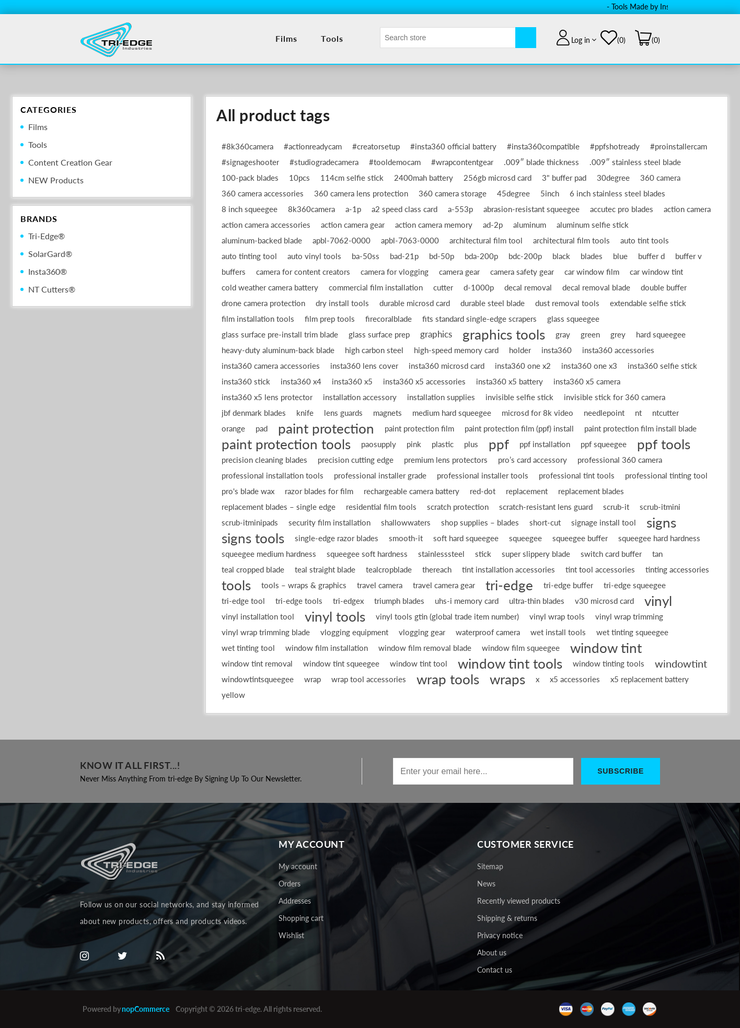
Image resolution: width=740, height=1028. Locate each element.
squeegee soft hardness (367, 553)
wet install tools (558, 632)
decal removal (528, 287)
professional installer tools (482, 475)
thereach (437, 569)
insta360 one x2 (523, 365)
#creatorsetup (376, 146)
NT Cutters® (51, 289)
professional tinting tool (666, 475)
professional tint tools (577, 475)
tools (236, 585)
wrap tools (448, 679)
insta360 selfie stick (662, 365)
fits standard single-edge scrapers (479, 318)
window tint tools (510, 663)
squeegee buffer (580, 538)
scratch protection (458, 506)
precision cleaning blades (264, 459)
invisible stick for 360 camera (614, 397)
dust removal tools (567, 303)
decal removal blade (596, 287)
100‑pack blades (250, 177)
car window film (591, 271)
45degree (513, 193)
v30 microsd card (604, 600)
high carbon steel (374, 350)
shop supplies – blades (480, 522)
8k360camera (311, 209)
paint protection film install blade (640, 428)
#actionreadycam (313, 146)
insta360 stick (246, 381)
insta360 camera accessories (271, 365)
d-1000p (479, 287)
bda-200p (481, 256)
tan (657, 553)
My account (298, 866)
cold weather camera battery (270, 287)
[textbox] (448, 37)
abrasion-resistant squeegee (531, 209)
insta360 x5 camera (586, 381)
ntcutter (665, 412)
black (561, 256)
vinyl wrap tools (557, 616)
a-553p (460, 209)
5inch (549, 193)
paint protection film (419, 428)
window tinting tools (608, 663)
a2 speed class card (404, 209)
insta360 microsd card (446, 365)
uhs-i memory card (467, 600)
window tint (606, 648)
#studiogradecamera (324, 162)
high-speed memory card (456, 350)
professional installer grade (380, 475)
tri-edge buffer (568, 585)
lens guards (343, 412)
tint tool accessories (600, 569)
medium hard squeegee (451, 412)
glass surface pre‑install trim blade (280, 334)
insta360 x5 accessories (424, 381)
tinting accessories (677, 569)
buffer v (688, 256)
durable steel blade (492, 303)
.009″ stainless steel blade (635, 162)
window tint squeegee (341, 663)
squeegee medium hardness (269, 553)
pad (262, 428)
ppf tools (663, 444)
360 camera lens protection (361, 193)
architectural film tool (486, 240)
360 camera (660, 177)
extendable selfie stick (648, 303)
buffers (234, 271)
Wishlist (291, 935)
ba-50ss (365, 256)
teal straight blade (325, 569)
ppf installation (544, 444)
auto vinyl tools (314, 256)
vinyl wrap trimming (629, 616)
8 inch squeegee (250, 209)
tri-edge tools (298, 600)
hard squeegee (661, 334)
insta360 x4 (301, 381)
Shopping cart (301, 918)
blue (620, 256)
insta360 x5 (352, 381)
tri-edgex (348, 600)
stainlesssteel (441, 553)
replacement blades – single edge (279, 506)
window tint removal (257, 663)
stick (483, 553)
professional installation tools (272, 475)
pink (414, 444)
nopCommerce (145, 1008)
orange (233, 428)
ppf (499, 444)
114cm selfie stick (352, 177)
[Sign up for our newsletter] (483, 771)
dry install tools (342, 303)
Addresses (295, 900)
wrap (312, 679)
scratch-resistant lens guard (546, 506)
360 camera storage (453, 193)
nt (638, 412)
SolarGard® (50, 254)
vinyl (658, 601)
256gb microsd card (497, 177)
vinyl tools (335, 616)
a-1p (353, 209)
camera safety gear (522, 271)
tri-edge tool (243, 600)
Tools (332, 38)
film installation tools (258, 318)
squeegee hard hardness (659, 538)
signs (661, 522)
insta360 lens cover (364, 365)
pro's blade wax (248, 491)
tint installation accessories (508, 569)
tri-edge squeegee (635, 585)
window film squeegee (521, 647)
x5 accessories (575, 679)
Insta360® (47, 271)
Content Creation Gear (70, 162)
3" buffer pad (564, 177)
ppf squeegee (604, 444)
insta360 (556, 350)
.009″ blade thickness (541, 162)
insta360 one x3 (589, 365)
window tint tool (418, 663)
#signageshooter (250, 162)
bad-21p (404, 256)
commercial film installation (376, 287)
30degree (613, 177)
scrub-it (616, 506)
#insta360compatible (543, 146)
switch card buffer (611, 553)
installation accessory (360, 397)
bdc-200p (525, 256)
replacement (527, 491)
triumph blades (399, 600)
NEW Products (56, 180)
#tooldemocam (395, 162)
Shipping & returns (507, 918)
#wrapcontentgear (462, 162)
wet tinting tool (248, 647)
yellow (233, 694)
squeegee (525, 538)
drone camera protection (263, 303)
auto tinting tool (249, 256)
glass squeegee (573, 318)
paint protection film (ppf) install (519, 428)
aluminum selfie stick (593, 224)
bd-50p (441, 256)
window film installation (326, 647)
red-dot (482, 491)
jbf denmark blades (254, 412)
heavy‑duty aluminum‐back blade (278, 350)
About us (491, 952)
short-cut (545, 522)
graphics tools (503, 334)
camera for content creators (303, 271)
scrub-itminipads (250, 522)
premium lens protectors (446, 459)
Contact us (494, 969)
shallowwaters (406, 522)
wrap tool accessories (368, 679)
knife (305, 412)
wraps (507, 679)
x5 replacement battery (649, 679)
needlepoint (604, 412)
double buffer (664, 287)
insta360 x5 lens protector (267, 397)
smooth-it (406, 538)
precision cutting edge (356, 459)
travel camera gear (444, 585)
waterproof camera (488, 632)
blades (592, 256)
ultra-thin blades (536, 600)
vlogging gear (422, 632)
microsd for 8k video (537, 412)
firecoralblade (388, 318)
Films (286, 38)
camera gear (459, 271)
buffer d (651, 256)
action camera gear (353, 224)
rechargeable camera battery (411, 491)
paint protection (326, 428)
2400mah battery (423, 177)
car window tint (656, 271)
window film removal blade (424, 647)
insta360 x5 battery (509, 381)
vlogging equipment (354, 632)
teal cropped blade (253, 569)
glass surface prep (379, 334)
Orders (289, 883)
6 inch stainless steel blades (617, 193)
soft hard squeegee (466, 538)
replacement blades (591, 491)
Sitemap (490, 866)
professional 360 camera (619, 459)
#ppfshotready (615, 146)
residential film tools (381, 506)
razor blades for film (319, 491)
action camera (687, 209)
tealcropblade (389, 569)
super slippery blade (536, 553)
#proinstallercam (678, 146)
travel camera (379, 585)
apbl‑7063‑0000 (410, 240)
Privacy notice (500, 935)
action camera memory (433, 224)
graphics (436, 334)
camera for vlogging (395, 271)
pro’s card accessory (532, 459)
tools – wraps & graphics (303, 585)
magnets (387, 412)
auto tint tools (644, 240)
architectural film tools (571, 240)
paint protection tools (286, 444)
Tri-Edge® (46, 236)
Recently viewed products (518, 900)
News (486, 883)
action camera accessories (266, 224)
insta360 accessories (618, 350)
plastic (443, 444)
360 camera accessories (263, 193)
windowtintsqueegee (258, 679)
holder (520, 350)
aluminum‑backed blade (262, 240)
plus (471, 444)
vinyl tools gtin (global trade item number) (447, 616)
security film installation (329, 522)
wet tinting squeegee (632, 632)
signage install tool (603, 522)
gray (563, 334)
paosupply (378, 444)
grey (618, 334)
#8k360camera (247, 146)
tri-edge (509, 585)
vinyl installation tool (258, 616)
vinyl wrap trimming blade (266, 632)
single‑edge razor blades (336, 538)
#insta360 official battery (453, 146)
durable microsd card (414, 303)
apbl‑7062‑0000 (342, 240)
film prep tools (330, 318)
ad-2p (493, 224)
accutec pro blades (621, 209)
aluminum (529, 224)
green (590, 334)
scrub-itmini (660, 506)
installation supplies (441, 397)
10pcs (299, 177)
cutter (443, 287)
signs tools (253, 538)
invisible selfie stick (519, 397)
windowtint (681, 663)
